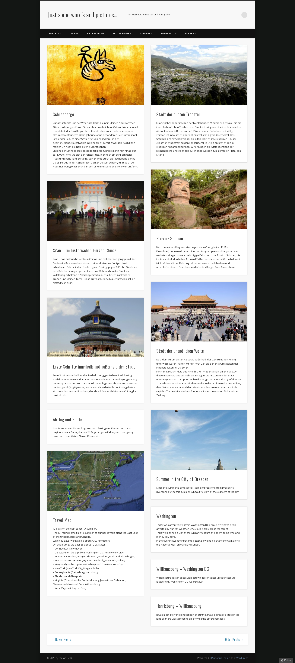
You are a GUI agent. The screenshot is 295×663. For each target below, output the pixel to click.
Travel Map (62, 519)
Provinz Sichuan (169, 238)
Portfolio (55, 33)
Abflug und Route (67, 419)
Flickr (229, 15)
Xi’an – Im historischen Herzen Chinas (85, 250)
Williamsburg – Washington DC (182, 568)
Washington (166, 515)
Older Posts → (234, 639)
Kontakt (146, 33)
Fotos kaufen (122, 33)
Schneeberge (63, 114)
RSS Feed (190, 33)
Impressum (168, 33)
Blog (74, 33)
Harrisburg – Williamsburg (178, 605)
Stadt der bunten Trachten (178, 114)
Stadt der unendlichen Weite (180, 350)
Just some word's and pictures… (82, 14)
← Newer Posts (61, 639)
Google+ (237, 15)
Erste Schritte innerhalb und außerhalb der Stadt (94, 366)
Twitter (221, 15)
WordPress (242, 658)
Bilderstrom (95, 33)
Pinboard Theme (220, 658)
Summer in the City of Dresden (182, 478)
